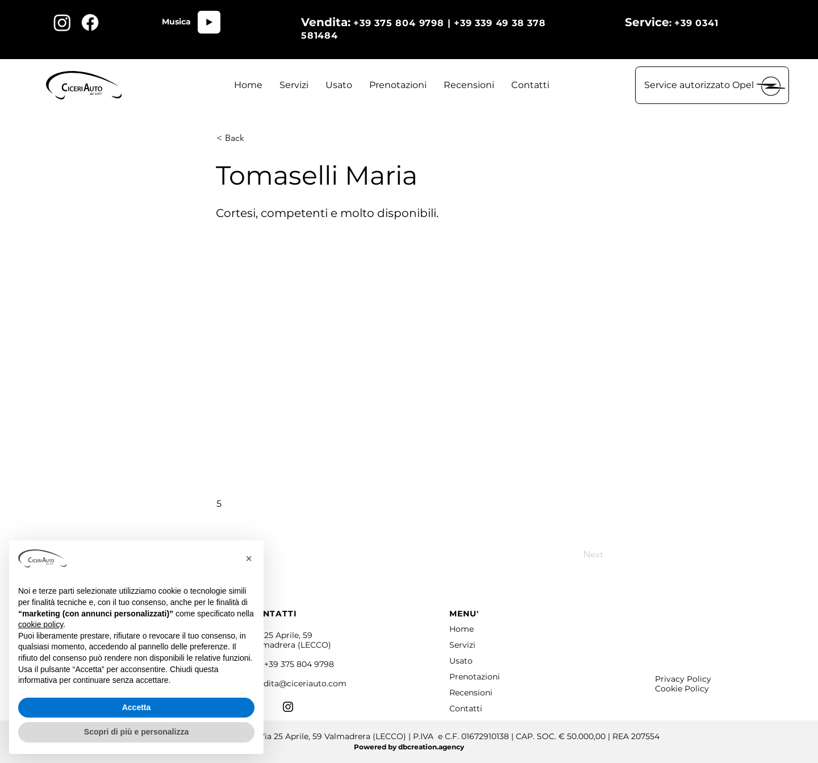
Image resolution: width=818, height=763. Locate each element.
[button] (712, 85)
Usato (461, 661)
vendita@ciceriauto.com (298, 683)
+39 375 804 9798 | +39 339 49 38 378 (489, 23)
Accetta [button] (136, 707)
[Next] (574, 554)
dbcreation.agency (431, 747)
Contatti (465, 708)
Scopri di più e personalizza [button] (136, 731)
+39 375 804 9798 (299, 664)
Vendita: (325, 22)
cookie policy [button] (40, 624)
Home (461, 629)
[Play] (209, 22)
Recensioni (471, 692)
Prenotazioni (474, 677)
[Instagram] (288, 707)
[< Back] (253, 138)
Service (647, 22)
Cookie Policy (682, 688)
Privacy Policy (683, 679)
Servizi (462, 645)
